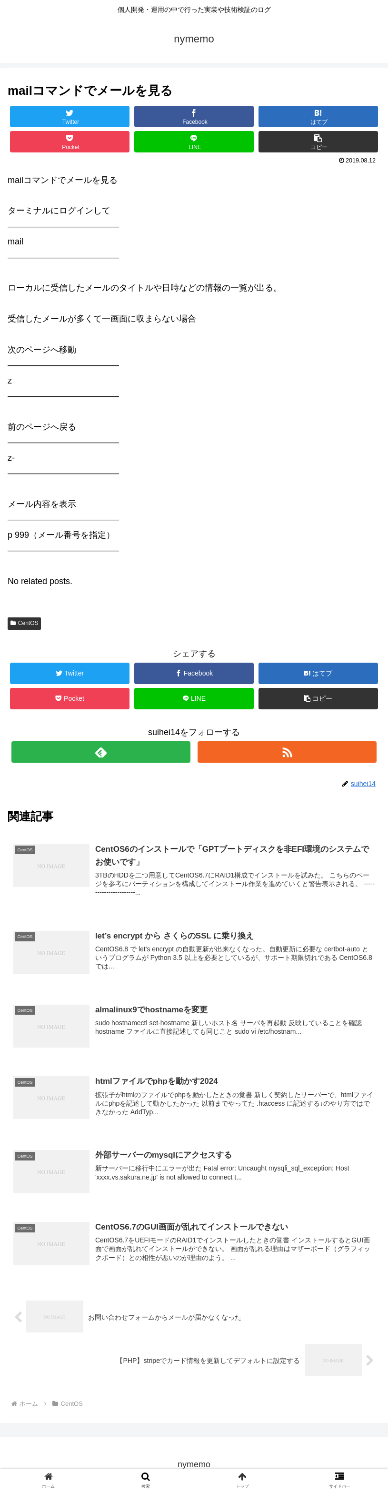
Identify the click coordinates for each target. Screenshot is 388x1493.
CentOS (24, 623)
